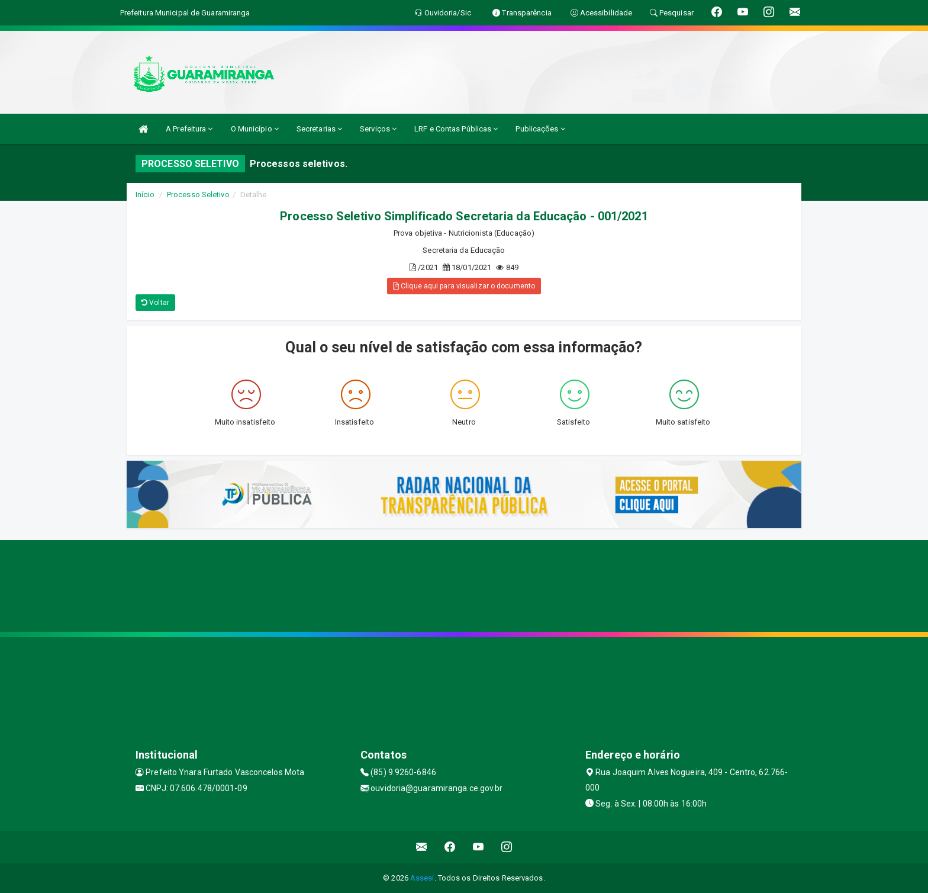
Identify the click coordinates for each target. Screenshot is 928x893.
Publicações (540, 128)
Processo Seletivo (198, 194)
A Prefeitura (189, 128)
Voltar (155, 302)
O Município (255, 128)
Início (145, 194)
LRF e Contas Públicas (456, 128)
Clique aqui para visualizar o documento (464, 286)
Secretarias (319, 128)
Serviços (378, 128)
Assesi (422, 877)
